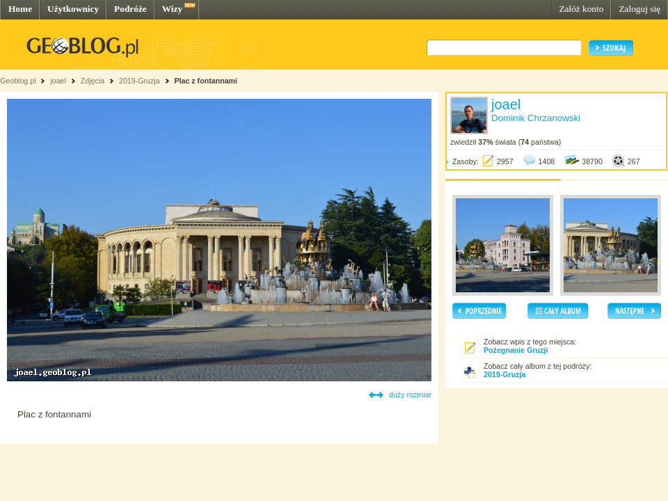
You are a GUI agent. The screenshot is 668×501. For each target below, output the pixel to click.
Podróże (130, 8)
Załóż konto (581, 8)
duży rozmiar (410, 394)
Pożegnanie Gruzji (516, 350)
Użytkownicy (73, 8)
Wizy (172, 8)
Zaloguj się (639, 8)
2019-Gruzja (139, 81)
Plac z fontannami (205, 81)
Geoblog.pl (18, 81)
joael (58, 81)
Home (20, 8)
